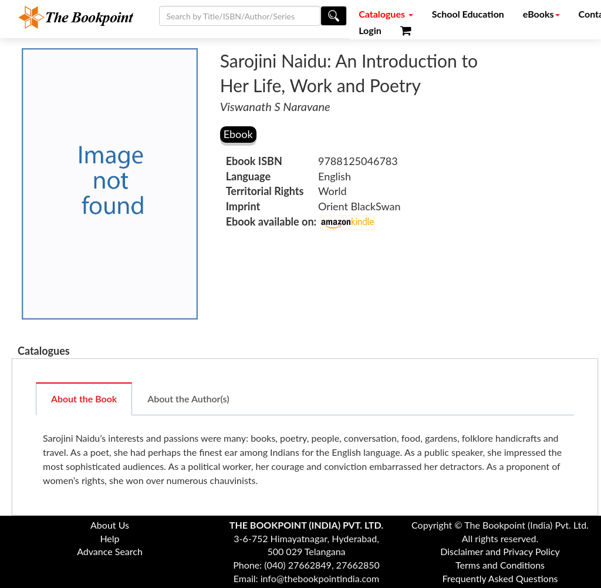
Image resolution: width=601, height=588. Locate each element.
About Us (109, 524)
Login (370, 30)
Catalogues (386, 13)
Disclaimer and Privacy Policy (500, 551)
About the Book (84, 398)
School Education (468, 13)
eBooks (541, 13)
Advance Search (110, 551)
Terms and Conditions (500, 564)
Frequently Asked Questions (500, 578)
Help (109, 538)
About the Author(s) (188, 398)
